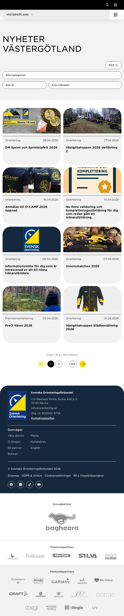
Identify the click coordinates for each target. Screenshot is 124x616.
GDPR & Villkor (32, 475)
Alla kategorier (15, 75)
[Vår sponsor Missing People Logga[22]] (51, 608)
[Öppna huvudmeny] (117, 15)
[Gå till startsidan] (8, 5)
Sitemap (13, 475)
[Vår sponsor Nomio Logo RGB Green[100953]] (105, 594)
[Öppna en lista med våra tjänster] (115, 5)
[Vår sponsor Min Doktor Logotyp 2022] (103, 581)
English (35, 447)
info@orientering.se (44, 408)
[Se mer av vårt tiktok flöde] (29, 484)
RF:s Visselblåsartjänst (88, 475)
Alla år (9, 85)
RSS (111, 65)
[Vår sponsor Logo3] (31, 608)
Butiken (13, 453)
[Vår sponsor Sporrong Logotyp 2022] (59, 594)
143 (73, 363)
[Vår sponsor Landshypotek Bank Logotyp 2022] (13, 556)
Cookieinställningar (58, 475)
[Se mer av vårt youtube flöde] (38, 484)
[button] (55, 14)
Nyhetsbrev (38, 441)
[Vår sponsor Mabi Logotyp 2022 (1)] (38, 581)
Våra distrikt (16, 435)
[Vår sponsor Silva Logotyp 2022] (88, 556)
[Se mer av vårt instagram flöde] (20, 484)
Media (35, 435)
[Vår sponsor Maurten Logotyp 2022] (82, 581)
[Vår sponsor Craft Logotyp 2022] (18, 594)
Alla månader (61, 85)
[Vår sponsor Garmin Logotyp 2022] (61, 581)
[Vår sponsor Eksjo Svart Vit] (110, 556)
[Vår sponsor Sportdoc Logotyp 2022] (41, 594)
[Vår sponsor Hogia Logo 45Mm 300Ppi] (73, 608)
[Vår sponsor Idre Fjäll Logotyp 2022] (61, 556)
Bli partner (15, 447)
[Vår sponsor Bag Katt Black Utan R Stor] (62, 522)
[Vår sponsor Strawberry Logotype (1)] (18, 581)
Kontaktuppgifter (42, 418)
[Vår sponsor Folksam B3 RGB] (35, 556)
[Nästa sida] (82, 364)
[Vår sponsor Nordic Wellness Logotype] (79, 594)
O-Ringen (14, 441)
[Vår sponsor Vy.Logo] (95, 608)
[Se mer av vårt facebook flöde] (11, 484)
